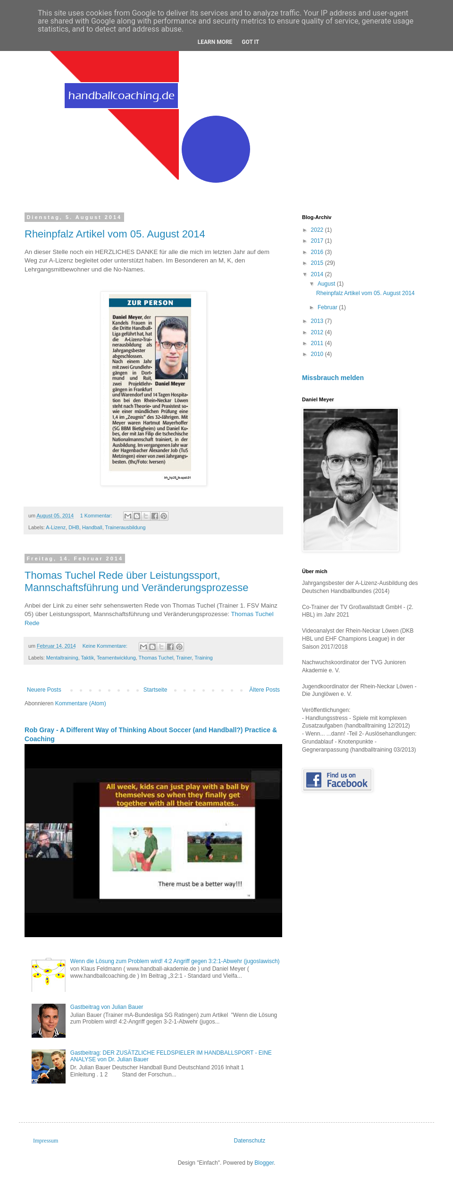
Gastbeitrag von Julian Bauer (106, 1007)
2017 (318, 240)
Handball (92, 527)
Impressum (45, 1140)
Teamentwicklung (116, 657)
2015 (318, 263)
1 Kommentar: (97, 515)
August (327, 283)
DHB (73, 527)
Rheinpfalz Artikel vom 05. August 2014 (115, 234)
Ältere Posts (264, 689)
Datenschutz (250, 1140)
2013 (318, 321)
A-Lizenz (56, 527)
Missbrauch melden (333, 377)
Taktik (87, 657)
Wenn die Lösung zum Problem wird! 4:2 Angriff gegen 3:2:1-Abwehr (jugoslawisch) (175, 961)
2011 (318, 343)
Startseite (155, 689)
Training (203, 657)
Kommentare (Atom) (80, 703)
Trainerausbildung (125, 527)
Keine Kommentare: (106, 646)
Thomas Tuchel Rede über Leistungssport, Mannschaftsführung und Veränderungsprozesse (137, 581)
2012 (318, 332)
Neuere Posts (44, 689)
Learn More (215, 42)
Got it (250, 42)
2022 (318, 230)
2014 (318, 274)
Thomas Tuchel (156, 657)
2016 (318, 252)
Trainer (184, 657)
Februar (328, 307)
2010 (318, 354)
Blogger (264, 1163)
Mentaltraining (62, 657)
